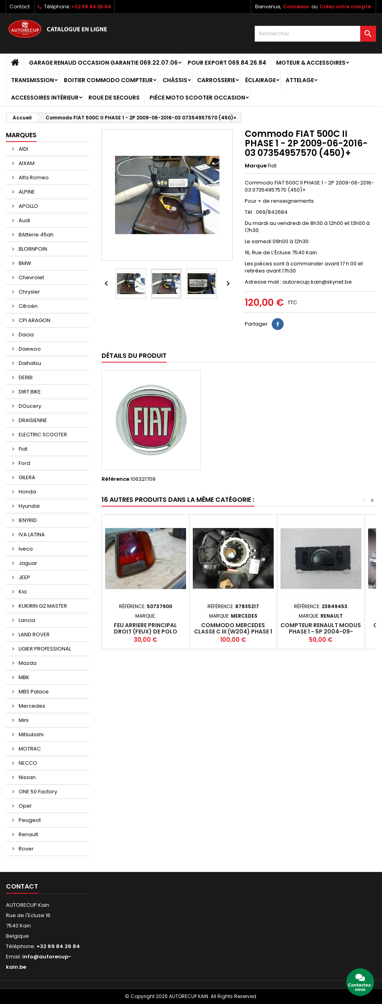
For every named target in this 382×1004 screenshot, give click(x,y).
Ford (23, 463)
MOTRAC (29, 749)
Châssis (175, 80)
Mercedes (31, 706)
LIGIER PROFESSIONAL (44, 649)
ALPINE (26, 192)
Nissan (26, 777)
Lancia (26, 620)
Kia (22, 591)
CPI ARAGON (33, 320)
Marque (256, 165)
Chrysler (28, 292)
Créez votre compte (345, 6)
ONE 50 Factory (37, 791)
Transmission (32, 80)
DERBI (25, 377)
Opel (24, 806)
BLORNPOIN (32, 249)
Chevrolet (30, 277)
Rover (25, 848)
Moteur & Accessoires (311, 63)
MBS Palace (33, 691)
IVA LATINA (31, 534)
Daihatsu (29, 363)
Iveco (25, 549)
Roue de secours (114, 98)
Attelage (300, 80)
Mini (23, 720)
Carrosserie (216, 80)
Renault (27, 834)
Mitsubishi (30, 734)
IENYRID (27, 520)
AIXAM (26, 163)
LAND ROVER (33, 634)
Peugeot (29, 820)
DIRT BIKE (29, 391)
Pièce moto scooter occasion (197, 98)
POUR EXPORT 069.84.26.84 (227, 63)
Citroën (27, 306)
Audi (23, 220)
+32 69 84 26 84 (91, 6)
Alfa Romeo (33, 177)
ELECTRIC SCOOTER (42, 434)
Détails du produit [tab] (134, 355)
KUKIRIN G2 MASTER (42, 606)
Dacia (25, 334)
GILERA (26, 477)
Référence (115, 479)
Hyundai (28, 506)
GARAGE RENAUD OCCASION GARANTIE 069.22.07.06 (103, 63)
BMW (24, 263)
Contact (20, 6)
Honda (26, 491)
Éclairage (260, 80)
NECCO (27, 763)
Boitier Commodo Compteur (108, 80)
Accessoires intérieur (45, 98)
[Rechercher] (315, 34)
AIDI (22, 149)
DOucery (29, 406)
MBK (23, 677)
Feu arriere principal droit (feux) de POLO (145, 628)
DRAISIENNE (32, 420)
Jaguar (27, 563)
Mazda (26, 663)
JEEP (23, 577)
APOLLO (27, 206)
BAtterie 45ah (35, 234)
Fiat (22, 449)
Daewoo (29, 349)
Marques (21, 135)
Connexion (296, 6)
